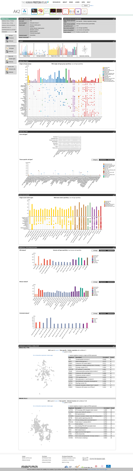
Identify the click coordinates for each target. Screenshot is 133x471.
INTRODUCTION (46, 458)
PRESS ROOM (26, 460)
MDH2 (70, 361)
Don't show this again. (102, 469)
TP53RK (71, 377)
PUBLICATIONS (46, 462)
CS (69, 424)
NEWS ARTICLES (27, 458)
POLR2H (71, 379)
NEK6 (70, 430)
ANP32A (71, 436)
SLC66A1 (71, 412)
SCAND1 (71, 438)
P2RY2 (70, 367)
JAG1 (70, 432)
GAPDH (70, 381)
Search (86, 5)
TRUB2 (70, 371)
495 (63, 352)
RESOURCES (56, 2)
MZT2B (70, 418)
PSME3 (70, 375)
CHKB (70, 434)
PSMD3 (70, 387)
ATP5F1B (71, 369)
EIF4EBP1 (71, 416)
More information (92, 469)
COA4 (70, 365)
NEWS (71, 2)
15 (68, 355)
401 (63, 402)
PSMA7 (70, 373)
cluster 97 (57, 350)
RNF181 (71, 383)
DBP (70, 426)
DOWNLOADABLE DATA (69, 458)
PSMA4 (70, 363)
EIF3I (70, 385)
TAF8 (70, 420)
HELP (88, 2)
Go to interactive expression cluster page (43, 355)
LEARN (77, 2)
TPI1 (70, 359)
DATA (83, 2)
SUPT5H (71, 410)
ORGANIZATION (46, 460)
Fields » (92, 5)
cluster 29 (57, 401)
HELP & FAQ (65, 462)
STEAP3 (71, 428)
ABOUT (65, 2)
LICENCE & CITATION (68, 460)
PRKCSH (71, 422)
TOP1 (70, 414)
